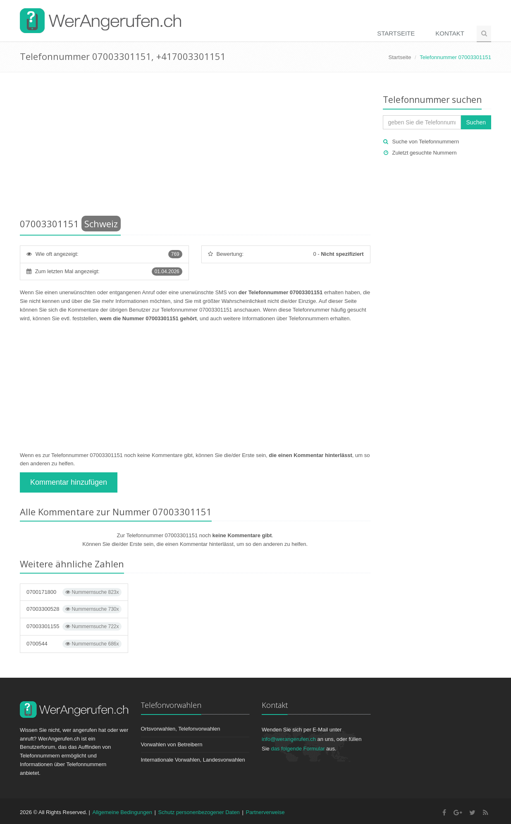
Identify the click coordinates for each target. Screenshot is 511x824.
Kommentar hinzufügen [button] (68, 482)
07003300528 (74, 609)
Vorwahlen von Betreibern (172, 744)
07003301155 (74, 626)
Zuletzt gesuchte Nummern (424, 153)
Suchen (476, 122)
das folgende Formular (298, 748)
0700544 (74, 644)
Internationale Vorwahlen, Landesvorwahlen (193, 760)
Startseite (396, 33)
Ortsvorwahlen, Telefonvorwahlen (180, 729)
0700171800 (74, 592)
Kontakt (449, 33)
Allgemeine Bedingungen (122, 812)
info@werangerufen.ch (289, 739)
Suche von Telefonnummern (425, 141)
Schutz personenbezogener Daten (199, 812)
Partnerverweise (265, 812)
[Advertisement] (195, 147)
